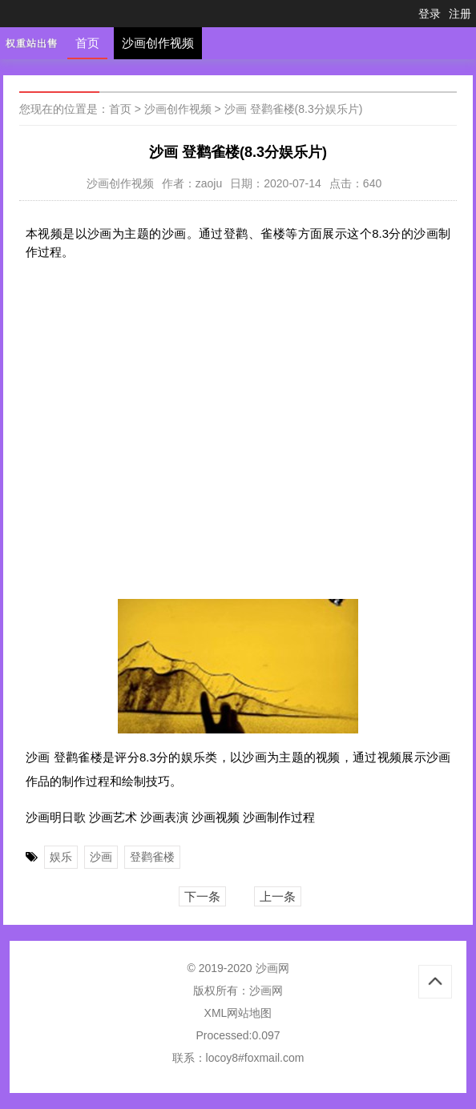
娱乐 (61, 856)
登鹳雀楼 (152, 856)
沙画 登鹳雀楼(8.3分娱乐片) (293, 108)
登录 (429, 13)
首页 (87, 43)
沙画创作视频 (158, 43)
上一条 (278, 896)
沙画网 (266, 990)
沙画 (101, 856)
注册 (460, 13)
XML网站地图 (238, 1013)
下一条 (202, 896)
